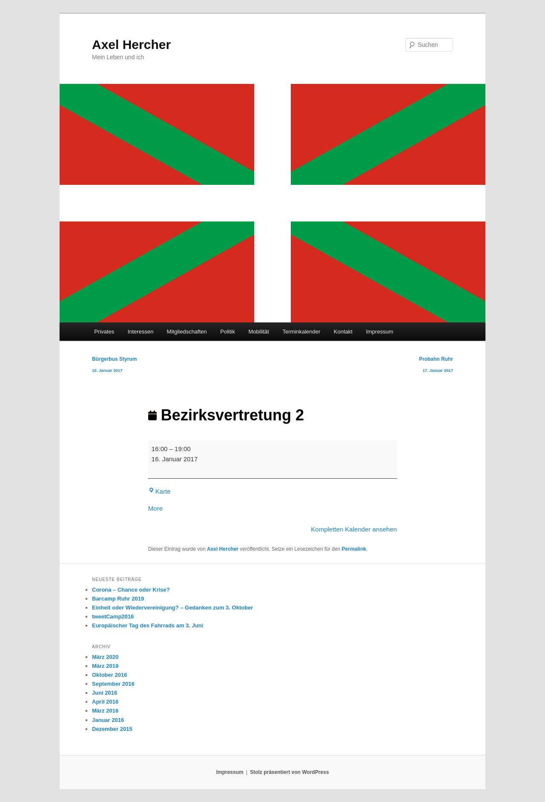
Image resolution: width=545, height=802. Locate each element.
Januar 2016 (108, 720)
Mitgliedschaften (187, 331)
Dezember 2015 (112, 729)
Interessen (141, 331)
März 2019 (105, 666)
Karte (159, 491)
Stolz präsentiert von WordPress (289, 772)
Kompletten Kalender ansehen (354, 529)
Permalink (354, 549)
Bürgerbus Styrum (114, 366)
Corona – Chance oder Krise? (131, 589)
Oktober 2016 (109, 675)
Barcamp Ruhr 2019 (118, 598)
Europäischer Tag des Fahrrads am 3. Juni (147, 625)
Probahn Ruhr (436, 366)
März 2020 (105, 657)
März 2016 (105, 710)
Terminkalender (301, 331)
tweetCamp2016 (113, 616)
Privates (104, 331)
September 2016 (113, 684)
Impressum (379, 331)
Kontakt (343, 331)
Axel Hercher (131, 44)
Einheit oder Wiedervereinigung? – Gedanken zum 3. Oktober (172, 607)
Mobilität (259, 331)
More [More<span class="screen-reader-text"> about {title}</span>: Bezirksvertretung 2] (155, 508)
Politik (227, 331)
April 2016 (105, 702)
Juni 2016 (104, 693)
